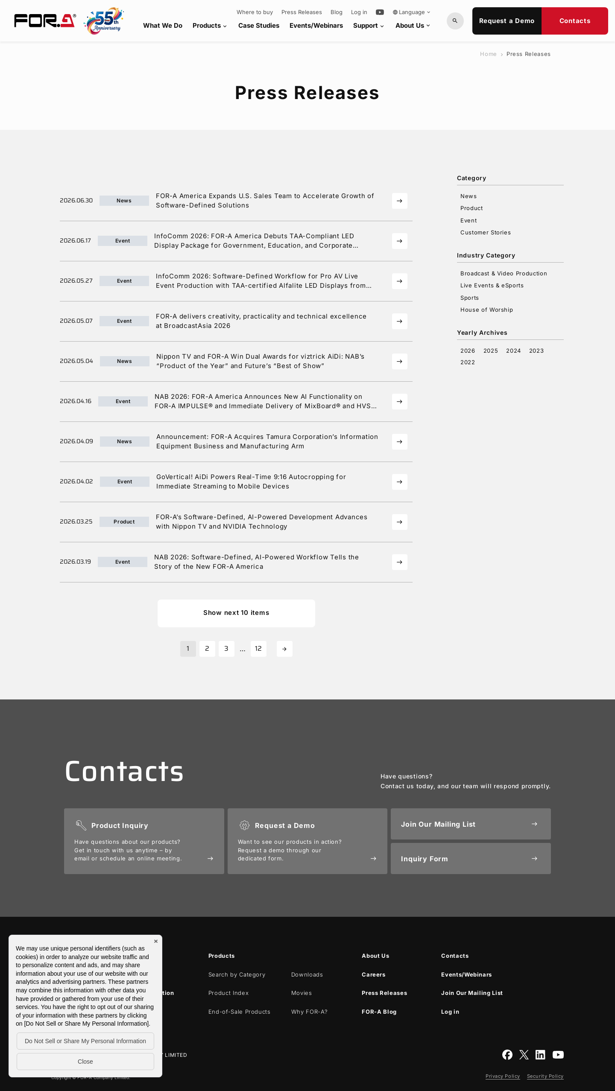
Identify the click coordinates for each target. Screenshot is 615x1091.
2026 (467, 350)
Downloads (307, 974)
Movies (301, 992)
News (468, 196)
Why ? (309, 1011)
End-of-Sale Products (239, 1011)
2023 (536, 350)
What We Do (162, 25)
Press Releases (301, 12)
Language (411, 12)
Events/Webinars (316, 25)
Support (369, 25)
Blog (337, 12)
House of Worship (486, 309)
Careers (374, 974)
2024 (513, 350)
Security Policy (545, 1076)
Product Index (228, 992)
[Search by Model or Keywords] (455, 20)
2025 (490, 350)
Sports (469, 297)
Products (210, 25)
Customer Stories (485, 232)
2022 (467, 362)
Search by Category (237, 974)
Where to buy (255, 12)
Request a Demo (507, 21)
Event (468, 220)
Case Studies (258, 25)
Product (471, 208)
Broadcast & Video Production (503, 273)
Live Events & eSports (492, 285)
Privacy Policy (503, 1076)
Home (488, 53)
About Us (413, 25)
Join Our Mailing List (472, 992)
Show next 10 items (236, 612)
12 (258, 648)
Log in (359, 12)
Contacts (575, 21)
